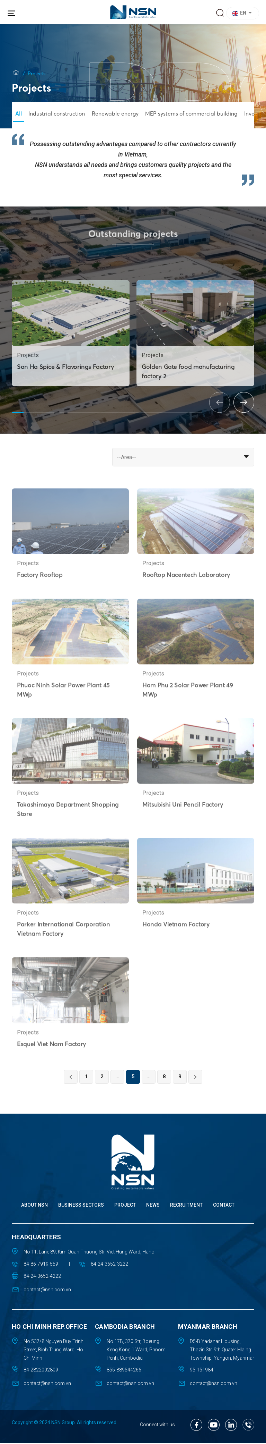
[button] (243, 13)
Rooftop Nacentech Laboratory (187, 596)
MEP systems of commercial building (193, 113)
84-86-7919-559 (41, 1265)
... (117, 1078)
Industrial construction (57, 113)
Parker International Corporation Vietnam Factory (64, 951)
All (18, 113)
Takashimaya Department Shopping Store (68, 831)
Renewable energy (116, 113)
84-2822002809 (41, 1371)
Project (125, 1206)
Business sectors (81, 1206)
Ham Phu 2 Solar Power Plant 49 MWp (188, 711)
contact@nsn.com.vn (47, 1291)
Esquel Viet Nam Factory (52, 1066)
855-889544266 (124, 1371)
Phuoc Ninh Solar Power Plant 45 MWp (63, 711)
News (153, 1206)
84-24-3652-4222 (42, 1277)
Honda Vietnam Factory (176, 946)
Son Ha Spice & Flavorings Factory (66, 388)
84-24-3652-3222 (111, 1265)
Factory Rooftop (40, 596)
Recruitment (186, 1206)
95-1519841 (203, 1371)
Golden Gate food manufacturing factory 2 (189, 393)
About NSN (34, 1206)
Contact (223, 1206)
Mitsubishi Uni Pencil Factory (183, 826)
